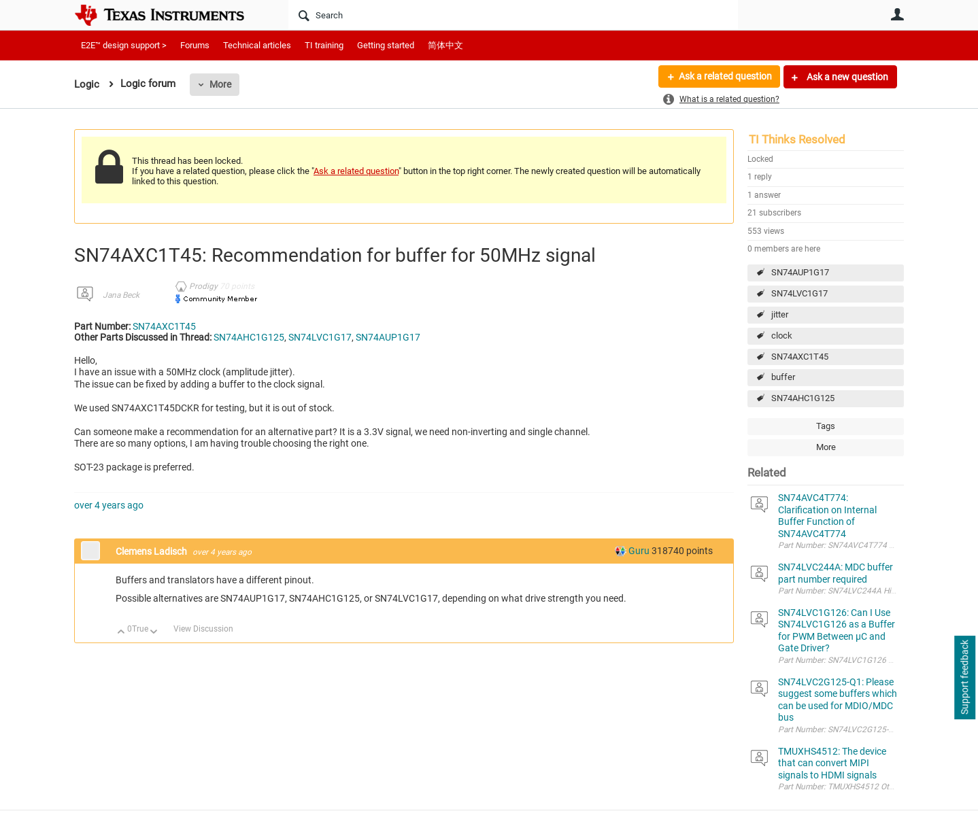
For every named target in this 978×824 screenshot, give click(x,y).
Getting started (385, 45)
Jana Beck (121, 295)
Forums (194, 45)
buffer (783, 377)
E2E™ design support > (124, 45)
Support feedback (964, 677)
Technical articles (257, 45)
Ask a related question (724, 76)
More (220, 84)
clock (781, 335)
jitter (779, 314)
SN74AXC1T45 (799, 356)
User (897, 14)
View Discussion (203, 629)
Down (154, 632)
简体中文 (445, 45)
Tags (825, 426)
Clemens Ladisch (152, 551)
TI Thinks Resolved (797, 139)
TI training (324, 45)
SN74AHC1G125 (802, 398)
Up (121, 632)
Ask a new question (846, 76)
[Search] (513, 15)
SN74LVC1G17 (799, 293)
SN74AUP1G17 (800, 272)
